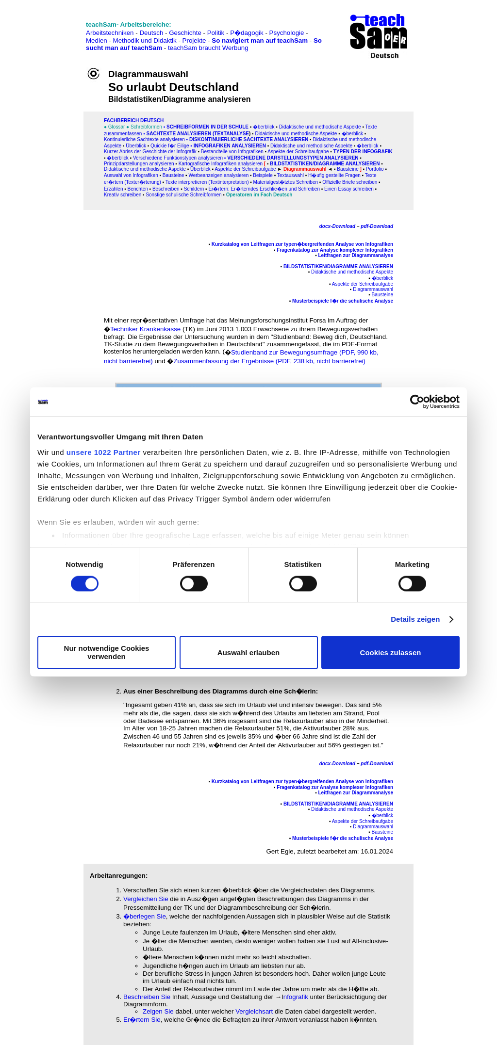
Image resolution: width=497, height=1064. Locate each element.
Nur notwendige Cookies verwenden (106, 653)
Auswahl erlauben (248, 652)
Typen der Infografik (363, 151)
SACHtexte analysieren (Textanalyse (197, 133)
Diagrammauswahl (373, 289)
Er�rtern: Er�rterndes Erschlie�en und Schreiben (264, 189)
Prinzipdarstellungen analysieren (139, 163)
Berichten (138, 189)
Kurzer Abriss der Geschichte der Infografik (150, 151)
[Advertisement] (50, 29)
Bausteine (173, 175)
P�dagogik (247, 32)
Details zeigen (415, 619)
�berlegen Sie (144, 916)
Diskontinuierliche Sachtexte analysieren (248, 139)
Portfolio (375, 169)
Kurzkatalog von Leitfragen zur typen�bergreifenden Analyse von (288, 244)
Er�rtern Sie (142, 1019)
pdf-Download (377, 226)
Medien (96, 40)
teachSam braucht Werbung (208, 47)
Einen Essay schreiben (349, 189)
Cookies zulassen (390, 652)
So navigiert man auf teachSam (260, 40)
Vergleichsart (254, 1011)
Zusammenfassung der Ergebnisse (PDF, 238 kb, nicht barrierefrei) (269, 361)
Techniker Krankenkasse (145, 329)
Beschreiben (166, 189)
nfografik (295, 996)
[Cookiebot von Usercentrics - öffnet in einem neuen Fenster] (417, 401)
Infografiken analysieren (230, 145)
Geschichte (185, 32)
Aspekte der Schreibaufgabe (298, 151)
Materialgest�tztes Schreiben (285, 182)
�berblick (263, 126)
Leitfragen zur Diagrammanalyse (356, 255)
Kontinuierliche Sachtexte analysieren (144, 139)
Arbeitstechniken (110, 32)
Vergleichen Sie (145, 899)
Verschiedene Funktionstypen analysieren (178, 158)
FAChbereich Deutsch (134, 120)
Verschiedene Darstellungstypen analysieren (292, 158)
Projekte (194, 40)
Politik (216, 32)
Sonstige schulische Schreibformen (183, 194)
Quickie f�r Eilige (169, 145)
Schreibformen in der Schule (207, 126)
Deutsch (151, 32)
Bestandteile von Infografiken (232, 151)
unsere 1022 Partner (103, 452)
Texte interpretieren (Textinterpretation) (207, 182)
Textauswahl (290, 175)
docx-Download (337, 226)
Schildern (194, 189)
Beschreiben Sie (146, 996)
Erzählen (113, 189)
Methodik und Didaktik (146, 40)
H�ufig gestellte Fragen (334, 175)
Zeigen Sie (159, 1011)
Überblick (136, 145)
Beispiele (263, 175)
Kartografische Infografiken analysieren (221, 163)
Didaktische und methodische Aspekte (320, 126)
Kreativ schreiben (122, 194)
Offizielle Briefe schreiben (349, 182)
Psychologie (286, 32)
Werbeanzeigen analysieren (218, 175)
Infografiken (378, 244)
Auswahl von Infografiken (131, 175)
